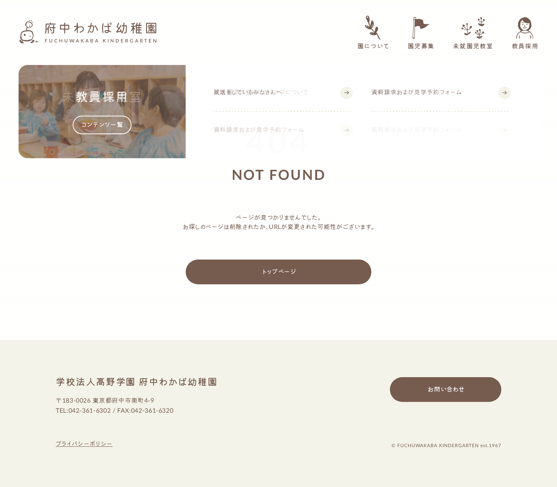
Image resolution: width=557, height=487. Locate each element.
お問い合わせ (446, 389)
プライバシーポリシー (84, 444)
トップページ (279, 272)
